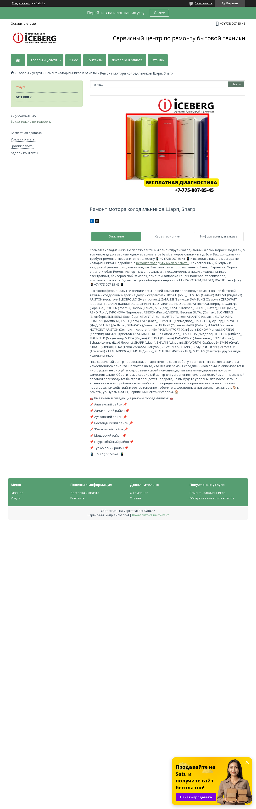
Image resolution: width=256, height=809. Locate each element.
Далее (159, 12)
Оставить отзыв (23, 23)
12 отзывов (203, 3)
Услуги (16, 498)
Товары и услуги (43, 60)
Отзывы (157, 60)
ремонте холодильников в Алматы (162, 263)
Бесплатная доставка (26, 133)
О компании (139, 493)
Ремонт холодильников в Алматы (71, 73)
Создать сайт (21, 3)
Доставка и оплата (127, 60)
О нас (73, 60)
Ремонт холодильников (207, 493)
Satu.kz (149, 511)
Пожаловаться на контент (150, 515)
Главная (17, 493)
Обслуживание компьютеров (211, 498)
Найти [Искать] (236, 84)
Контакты (95, 60)
